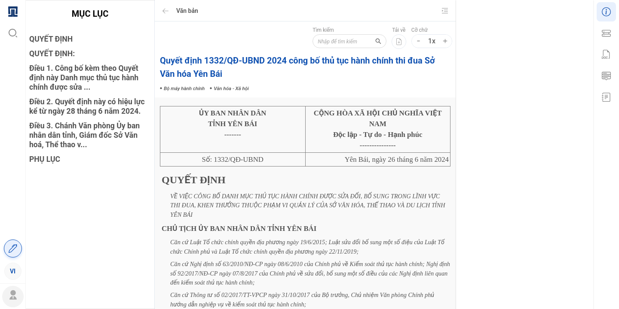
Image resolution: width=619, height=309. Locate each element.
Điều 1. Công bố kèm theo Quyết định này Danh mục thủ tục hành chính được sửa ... (83, 77)
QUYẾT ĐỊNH (51, 39)
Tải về (398, 30)
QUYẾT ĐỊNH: (52, 53)
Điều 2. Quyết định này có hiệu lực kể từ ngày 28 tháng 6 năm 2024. (87, 106)
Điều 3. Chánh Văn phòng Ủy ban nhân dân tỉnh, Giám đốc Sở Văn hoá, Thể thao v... (84, 135)
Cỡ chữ (419, 30)
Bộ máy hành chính (514, 165)
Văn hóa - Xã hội (561, 165)
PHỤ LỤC (44, 159)
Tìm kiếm (320, 30)
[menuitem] (12, 10)
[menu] (12, 141)
